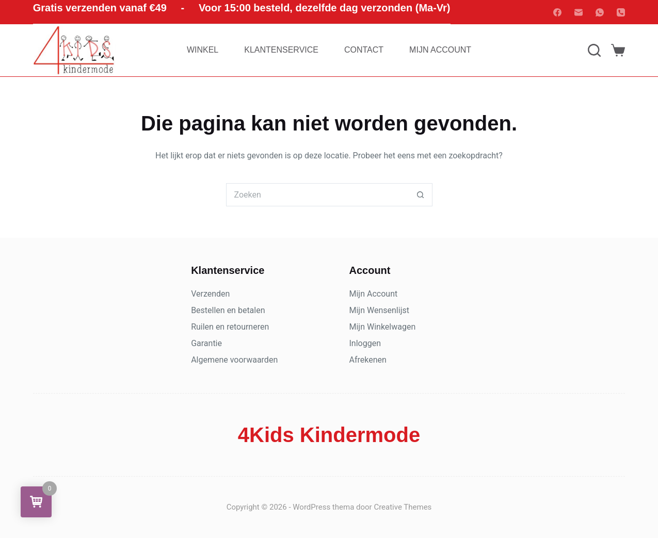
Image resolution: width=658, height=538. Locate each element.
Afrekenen (368, 360)
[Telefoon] (621, 12)
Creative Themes (402, 507)
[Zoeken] (594, 50)
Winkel (202, 49)
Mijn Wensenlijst (379, 310)
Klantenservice (281, 49)
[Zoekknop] (420, 194)
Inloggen (365, 343)
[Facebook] (557, 12)
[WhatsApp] (600, 12)
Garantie (206, 343)
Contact (363, 49)
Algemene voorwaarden (234, 360)
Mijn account (440, 49)
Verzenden (210, 294)
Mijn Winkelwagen (382, 327)
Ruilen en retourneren (230, 327)
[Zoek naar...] (317, 194)
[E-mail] (578, 12)
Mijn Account (373, 294)
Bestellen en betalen (228, 310)
